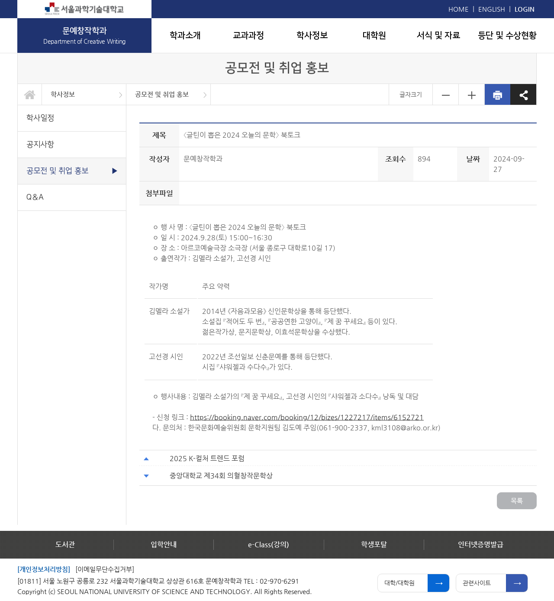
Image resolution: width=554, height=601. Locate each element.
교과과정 (248, 35)
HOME (458, 9)
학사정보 (312, 35)
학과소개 (185, 35)
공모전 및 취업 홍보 (162, 94)
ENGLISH (491, 9)
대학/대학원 (399, 582)
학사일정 (40, 118)
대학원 (374, 35)
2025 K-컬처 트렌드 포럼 (207, 458)
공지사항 (40, 144)
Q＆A (35, 197)
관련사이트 (477, 582)
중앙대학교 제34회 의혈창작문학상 (221, 476)
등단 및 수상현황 (507, 35)
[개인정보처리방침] (43, 569)
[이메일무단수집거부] (104, 569)
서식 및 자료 (438, 35)
